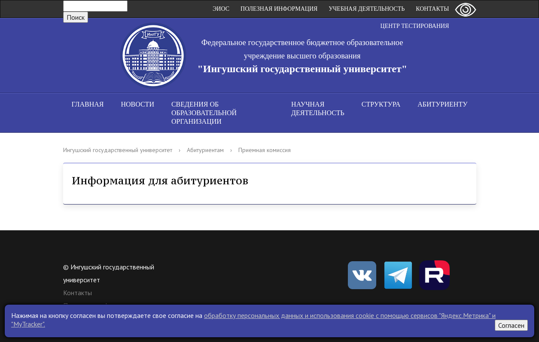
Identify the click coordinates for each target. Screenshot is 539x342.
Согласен (511, 325)
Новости (137, 104)
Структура (381, 104)
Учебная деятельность (367, 9)
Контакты (432, 9)
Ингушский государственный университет (117, 150)
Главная (88, 104)
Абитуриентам (205, 150)
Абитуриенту (442, 104)
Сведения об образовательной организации (204, 113)
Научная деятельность (317, 108)
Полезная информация (279, 9)
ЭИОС (221, 9)
